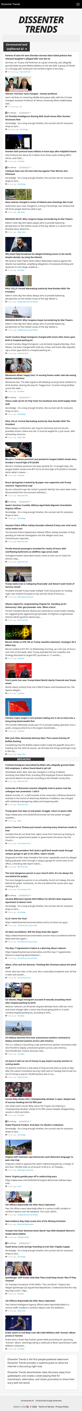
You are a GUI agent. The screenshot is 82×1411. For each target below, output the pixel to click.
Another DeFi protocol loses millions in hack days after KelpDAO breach (40, 151)
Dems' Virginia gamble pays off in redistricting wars (31, 1176)
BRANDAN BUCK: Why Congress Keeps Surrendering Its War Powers (39, 219)
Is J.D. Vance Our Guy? (16, 918)
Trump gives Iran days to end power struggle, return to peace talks (38, 811)
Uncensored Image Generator (48, 1400)
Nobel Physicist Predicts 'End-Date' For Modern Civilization (34, 1124)
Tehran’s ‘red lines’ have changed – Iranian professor (31, 93)
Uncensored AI (27, 1400)
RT (21, 107)
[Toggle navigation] (78, 4)
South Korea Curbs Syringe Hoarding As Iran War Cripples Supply (37, 1246)
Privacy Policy (62, 1406)
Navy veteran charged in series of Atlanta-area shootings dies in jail (39, 202)
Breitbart (20, 1294)
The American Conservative (27, 925)
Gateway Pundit (23, 1237)
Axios (19, 821)
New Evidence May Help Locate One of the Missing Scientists (35, 1221)
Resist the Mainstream (25, 1224)
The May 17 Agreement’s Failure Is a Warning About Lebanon (35, 948)
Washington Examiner (25, 597)
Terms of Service (46, 1406)
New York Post (25, 72)
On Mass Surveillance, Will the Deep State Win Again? (31, 931)
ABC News (21, 212)
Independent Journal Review (27, 302)
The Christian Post (24, 843)
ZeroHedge (24, 129)
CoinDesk (21, 161)
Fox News (20, 270)
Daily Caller (21, 232)
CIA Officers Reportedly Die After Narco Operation (30, 1204)
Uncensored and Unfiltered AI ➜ (16, 46)
